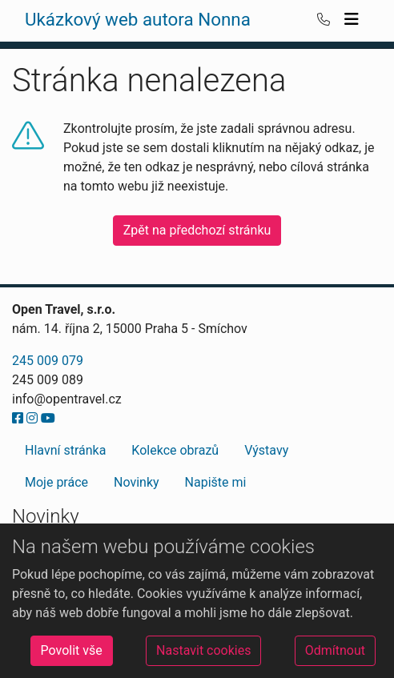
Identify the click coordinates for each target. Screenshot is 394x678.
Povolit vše (72, 650)
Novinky (136, 482)
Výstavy (266, 450)
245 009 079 (47, 360)
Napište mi (216, 482)
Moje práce (56, 482)
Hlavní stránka (65, 450)
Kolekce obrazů (175, 450)
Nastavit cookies (203, 650)
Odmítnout (335, 650)
